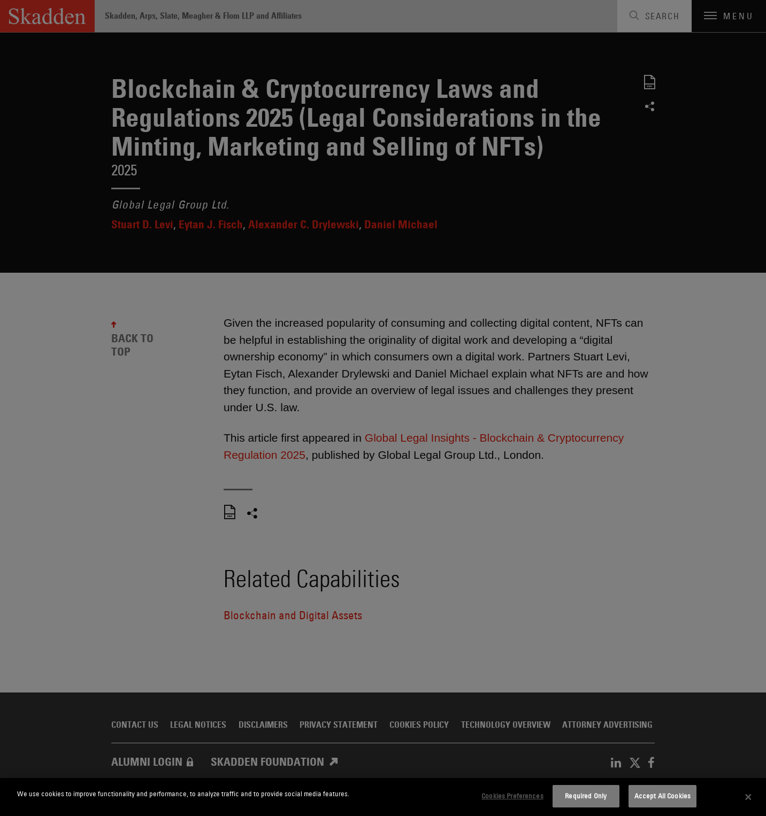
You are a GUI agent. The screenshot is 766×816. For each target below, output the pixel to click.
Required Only (586, 795)
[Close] (748, 797)
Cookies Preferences (512, 795)
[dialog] (383, 797)
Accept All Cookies (662, 795)
